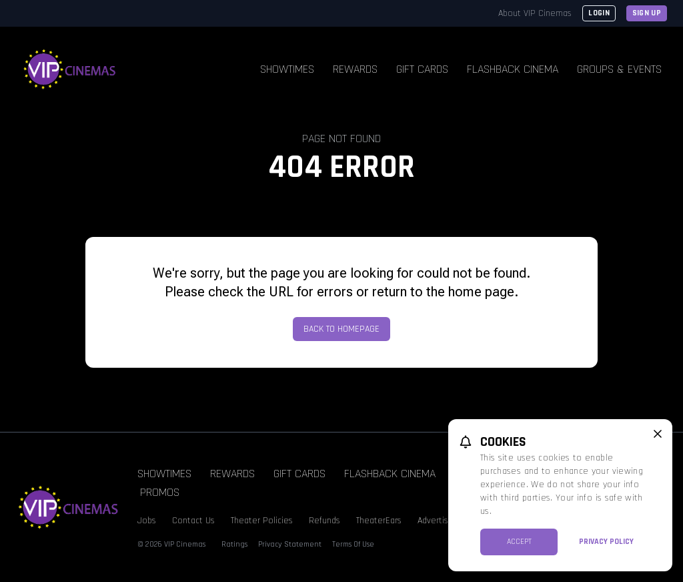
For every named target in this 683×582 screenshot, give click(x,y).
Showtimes (287, 69)
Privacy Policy (606, 542)
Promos (159, 492)
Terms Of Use (353, 544)
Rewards (355, 69)
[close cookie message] (657, 434)
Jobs (146, 521)
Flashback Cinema (512, 69)
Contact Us (193, 521)
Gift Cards (422, 69)
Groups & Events (619, 69)
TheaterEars (379, 521)
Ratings (234, 544)
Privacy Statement (289, 544)
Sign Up (646, 13)
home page (481, 292)
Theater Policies (262, 521)
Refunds (324, 521)
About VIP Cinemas (535, 13)
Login (599, 13)
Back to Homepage (341, 329)
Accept (519, 542)
